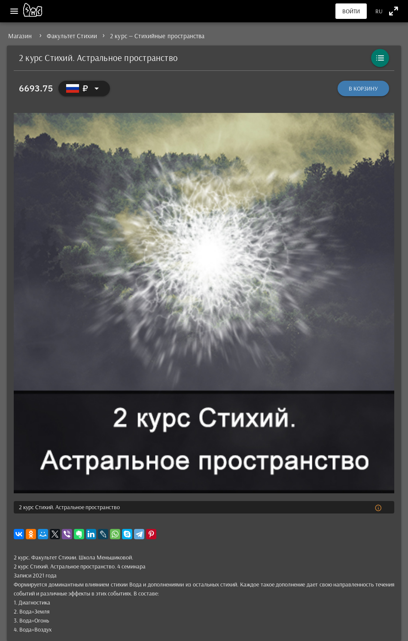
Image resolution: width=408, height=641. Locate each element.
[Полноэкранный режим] (393, 11)
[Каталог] (380, 58)
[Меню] (14, 11)
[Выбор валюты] (84, 88)
